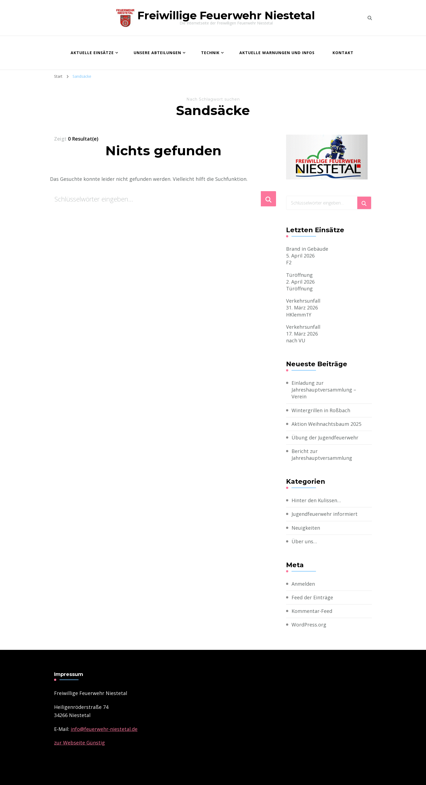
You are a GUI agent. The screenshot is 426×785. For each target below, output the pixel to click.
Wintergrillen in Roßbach (321, 410)
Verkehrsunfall (303, 300)
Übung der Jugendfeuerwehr (325, 437)
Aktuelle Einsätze (92, 52)
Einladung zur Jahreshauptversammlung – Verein (324, 390)
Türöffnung (299, 275)
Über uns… (304, 541)
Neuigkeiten (306, 528)
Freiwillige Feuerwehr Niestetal (226, 15)
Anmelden (303, 584)
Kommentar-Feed (312, 611)
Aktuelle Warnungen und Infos (277, 52)
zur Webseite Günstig (79, 742)
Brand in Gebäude (307, 249)
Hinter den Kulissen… (316, 500)
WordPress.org (309, 624)
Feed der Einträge (312, 597)
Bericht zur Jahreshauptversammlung (322, 454)
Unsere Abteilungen (157, 52)
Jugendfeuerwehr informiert (325, 514)
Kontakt (343, 52)
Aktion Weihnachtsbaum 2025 (326, 424)
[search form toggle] (370, 18)
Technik (210, 52)
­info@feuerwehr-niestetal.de (104, 729)
